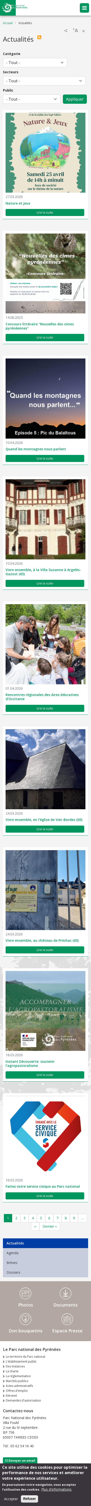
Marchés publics (17, 1381)
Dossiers (13, 1272)
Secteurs (10, 72)
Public (8, 90)
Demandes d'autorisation (23, 1400)
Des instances (15, 1366)
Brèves (12, 1262)
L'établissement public (21, 1361)
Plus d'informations (56, 1492)
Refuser (29, 1502)
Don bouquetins (25, 1331)
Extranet (11, 1395)
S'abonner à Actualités (40, 37)
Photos (25, 1305)
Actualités (15, 1243)
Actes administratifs (19, 1386)
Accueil (8, 23)
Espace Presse (67, 1331)
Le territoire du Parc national (25, 1357)
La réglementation (18, 1376)
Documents (65, 1305)
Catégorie (11, 53)
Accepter (11, 1501)
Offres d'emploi (17, 1391)
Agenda (12, 1253)
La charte (12, 1371)
